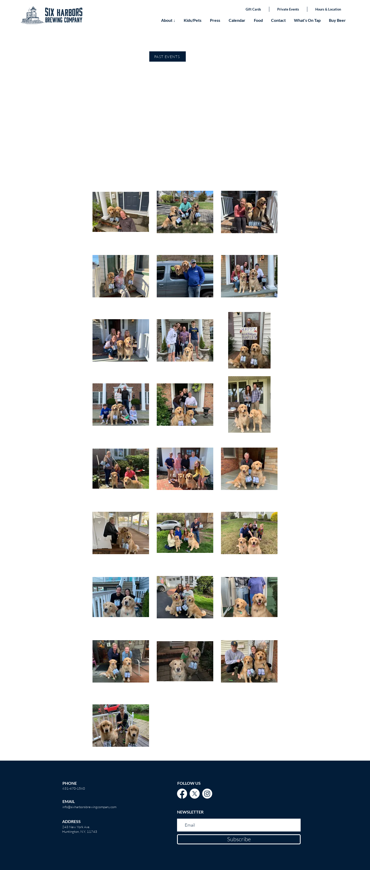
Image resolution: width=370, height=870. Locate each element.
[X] (195, 794)
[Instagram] (207, 794)
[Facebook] (182, 794)
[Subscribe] (239, 839)
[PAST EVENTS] (167, 56)
